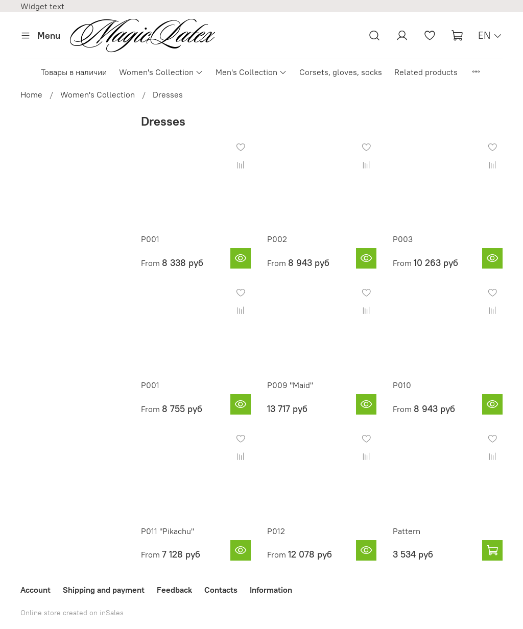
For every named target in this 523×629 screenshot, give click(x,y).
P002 (277, 239)
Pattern (406, 531)
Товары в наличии (74, 72)
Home (31, 94)
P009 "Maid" (290, 385)
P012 (276, 531)
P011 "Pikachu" (167, 531)
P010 (402, 385)
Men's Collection (251, 72)
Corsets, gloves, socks (340, 72)
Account (35, 590)
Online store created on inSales (72, 612)
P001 (150, 239)
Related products (426, 72)
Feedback (174, 590)
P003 (403, 239)
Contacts (220, 590)
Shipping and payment (104, 590)
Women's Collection (161, 72)
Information (271, 590)
